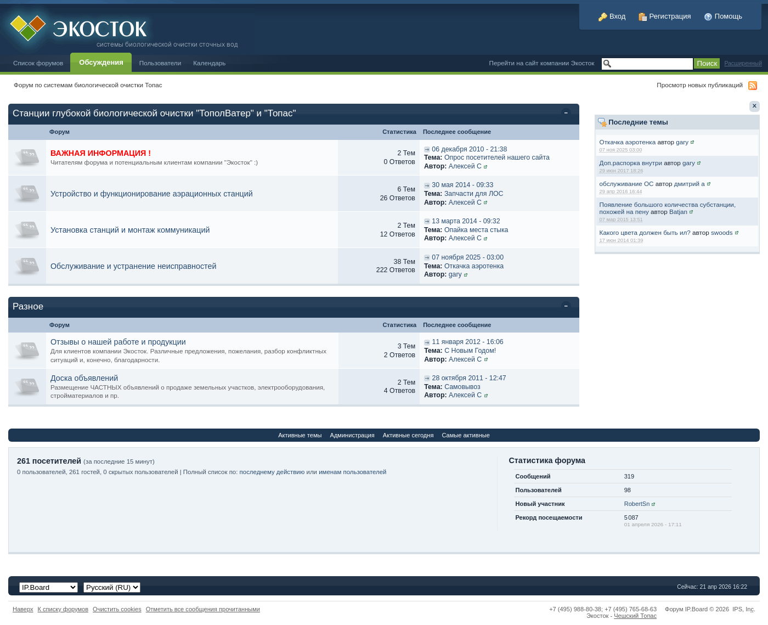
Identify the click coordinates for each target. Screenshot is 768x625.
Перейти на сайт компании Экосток (542, 62)
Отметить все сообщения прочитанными (203, 609)
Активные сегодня (408, 435)
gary (682, 141)
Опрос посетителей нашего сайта (497, 157)
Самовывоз (462, 387)
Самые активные (465, 435)
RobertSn (637, 503)
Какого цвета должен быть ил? (645, 232)
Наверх (23, 609)
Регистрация (665, 16)
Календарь (209, 62)
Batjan (678, 211)
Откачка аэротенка (628, 141)
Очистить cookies (117, 609)
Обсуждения (101, 62)
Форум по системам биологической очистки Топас (88, 84)
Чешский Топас (635, 615)
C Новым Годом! (470, 350)
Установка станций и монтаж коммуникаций (130, 230)
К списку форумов (63, 609)
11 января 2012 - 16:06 (468, 342)
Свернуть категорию (568, 114)
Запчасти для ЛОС (474, 194)
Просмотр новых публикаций (700, 84)
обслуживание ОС (627, 183)
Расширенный (743, 63)
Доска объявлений (84, 378)
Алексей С (465, 166)
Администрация (352, 435)
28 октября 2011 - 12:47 (469, 378)
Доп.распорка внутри (631, 162)
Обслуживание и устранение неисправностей (133, 266)
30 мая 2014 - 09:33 (462, 185)
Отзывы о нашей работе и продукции (118, 341)
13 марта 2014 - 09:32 (466, 221)
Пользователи (160, 62)
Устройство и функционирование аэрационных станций (151, 193)
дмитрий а (689, 183)
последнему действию (272, 472)
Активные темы (299, 435)
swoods (722, 232)
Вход (611, 16)
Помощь (723, 16)
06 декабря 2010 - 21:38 (469, 149)
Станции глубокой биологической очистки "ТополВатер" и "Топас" (154, 113)
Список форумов (38, 62)
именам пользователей (352, 472)
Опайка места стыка (476, 230)
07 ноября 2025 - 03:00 (468, 257)
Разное (28, 306)
